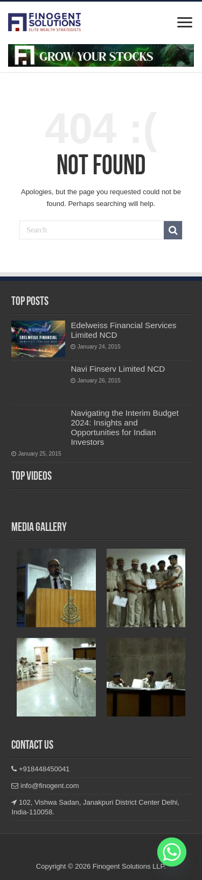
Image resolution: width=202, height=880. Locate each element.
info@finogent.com (45, 786)
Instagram (83, 851)
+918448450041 (40, 769)
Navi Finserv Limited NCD (118, 368)
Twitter (119, 851)
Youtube (136, 851)
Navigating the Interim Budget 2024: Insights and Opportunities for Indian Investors (124, 427)
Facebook (65, 851)
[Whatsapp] (171, 852)
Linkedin (101, 851)
